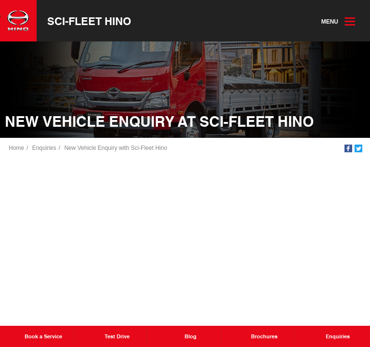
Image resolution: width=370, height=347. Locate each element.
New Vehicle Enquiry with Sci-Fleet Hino (115, 148)
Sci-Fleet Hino (89, 21)
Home (16, 148)
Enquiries (44, 148)
